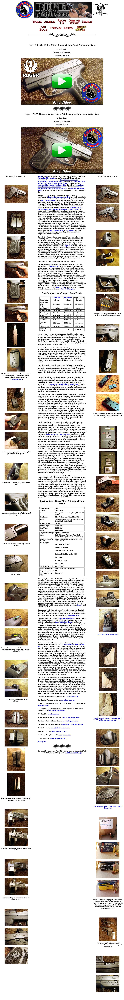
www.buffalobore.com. (59, 731)
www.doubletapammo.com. (60, 728)
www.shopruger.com (15, 379)
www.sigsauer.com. (53, 714)
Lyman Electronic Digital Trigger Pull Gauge (64, 384)
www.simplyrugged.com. (71, 717)
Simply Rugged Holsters (66, 618)
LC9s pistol (54, 266)
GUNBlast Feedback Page (73, 753)
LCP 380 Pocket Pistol (48, 200)
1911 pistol (70, 230)
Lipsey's (79, 605)
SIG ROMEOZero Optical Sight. (108, 634)
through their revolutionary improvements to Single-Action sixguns (58, 180)
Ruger (40, 176)
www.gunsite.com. (65, 735)
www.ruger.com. (72, 696)
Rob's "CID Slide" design (63, 622)
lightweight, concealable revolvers (59, 197)
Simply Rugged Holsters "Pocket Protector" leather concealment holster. (108, 719)
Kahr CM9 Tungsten (67, 289)
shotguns (41, 188)
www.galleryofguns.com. (57, 710)
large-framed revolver (56, 230)
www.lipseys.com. (43, 705)
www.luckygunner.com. (70, 721)
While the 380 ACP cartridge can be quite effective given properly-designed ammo (60, 208)
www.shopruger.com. (68, 700)
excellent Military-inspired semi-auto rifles (52, 185)
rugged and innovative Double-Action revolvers (60, 186)
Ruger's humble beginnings (47, 178)
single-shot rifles (49, 188)
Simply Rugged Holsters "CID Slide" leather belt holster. (108, 807)
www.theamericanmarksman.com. (72, 724)
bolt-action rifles (61, 188)
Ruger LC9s (68, 246)
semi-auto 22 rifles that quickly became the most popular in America (62, 182)
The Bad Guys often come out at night (57, 434)
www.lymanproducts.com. (58, 738)
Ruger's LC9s (60, 287)
